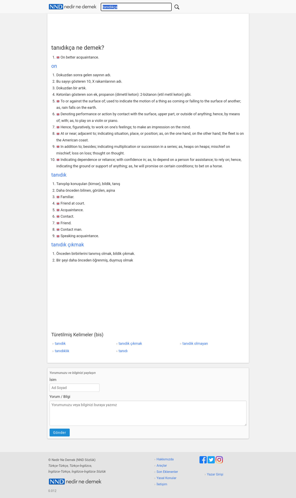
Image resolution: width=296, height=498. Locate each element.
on (54, 66)
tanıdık (58, 175)
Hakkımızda (165, 459)
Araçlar (162, 465)
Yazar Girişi (215, 474)
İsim (53, 380)
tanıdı (123, 351)
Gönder (59, 432)
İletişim (162, 484)
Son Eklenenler (167, 472)
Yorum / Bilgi (60, 396)
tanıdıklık (62, 351)
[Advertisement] (148, 27)
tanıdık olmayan (195, 343)
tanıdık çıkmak (67, 245)
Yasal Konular (166, 478)
